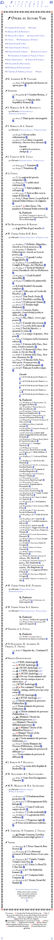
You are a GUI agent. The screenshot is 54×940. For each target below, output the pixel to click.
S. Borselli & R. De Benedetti (18, 33)
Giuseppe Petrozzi (17, 599)
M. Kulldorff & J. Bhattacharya (22, 69)
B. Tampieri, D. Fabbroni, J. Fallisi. (20, 77)
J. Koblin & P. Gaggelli (37, 65)
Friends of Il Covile (14, 57)
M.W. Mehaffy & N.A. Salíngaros (20, 73)
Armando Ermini (16, 137)
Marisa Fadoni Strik (28, 244)
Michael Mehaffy (27, 799)
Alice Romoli (15, 620)
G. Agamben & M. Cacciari (17, 29)
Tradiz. (42, 77)
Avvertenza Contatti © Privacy (27, 899)
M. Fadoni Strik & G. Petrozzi (18, 49)
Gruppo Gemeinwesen (15, 65)
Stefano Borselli (27, 116)
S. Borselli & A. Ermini (16, 37)
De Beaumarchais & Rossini (32, 41)
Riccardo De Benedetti (19, 119)
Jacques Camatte (27, 168)
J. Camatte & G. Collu (39, 37)
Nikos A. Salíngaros (17, 801)
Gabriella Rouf (16, 247)
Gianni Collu (41, 168)
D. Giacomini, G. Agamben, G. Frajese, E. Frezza (25, 61)
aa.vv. (26, 9)
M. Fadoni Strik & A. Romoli (18, 53)
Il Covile (13, 41)
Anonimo (35, 29)
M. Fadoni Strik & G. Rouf (17, 45)
